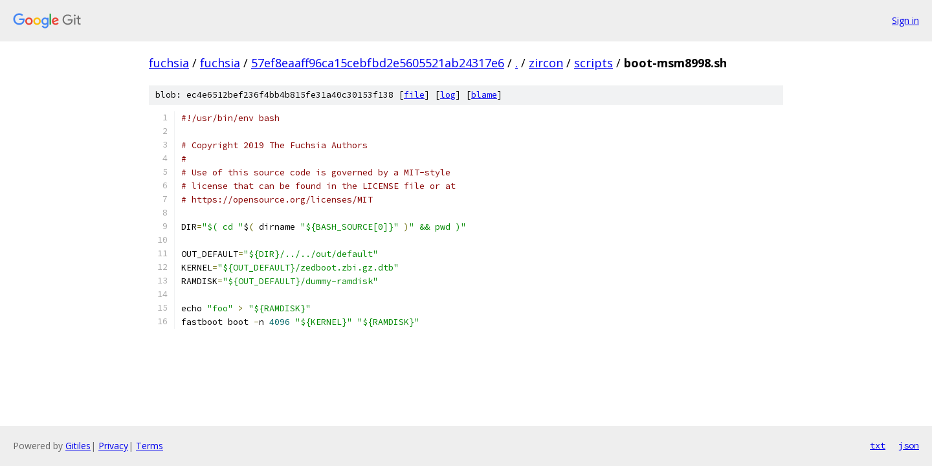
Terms (149, 445)
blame (484, 94)
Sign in (905, 20)
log (448, 94)
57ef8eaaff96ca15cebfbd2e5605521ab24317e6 (377, 63)
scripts (593, 63)
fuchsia (169, 63)
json (908, 445)
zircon (546, 63)
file (414, 94)
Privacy (113, 445)
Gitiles (78, 445)
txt (877, 445)
